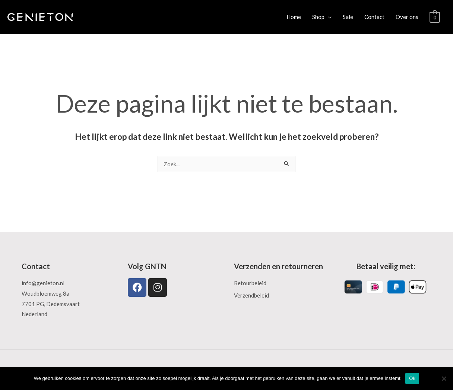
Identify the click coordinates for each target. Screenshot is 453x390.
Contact (375, 16)
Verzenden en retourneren (278, 266)
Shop (319, 16)
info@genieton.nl (43, 283)
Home (294, 16)
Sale (348, 16)
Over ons (407, 16)
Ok (412, 378)
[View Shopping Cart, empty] (435, 16)
